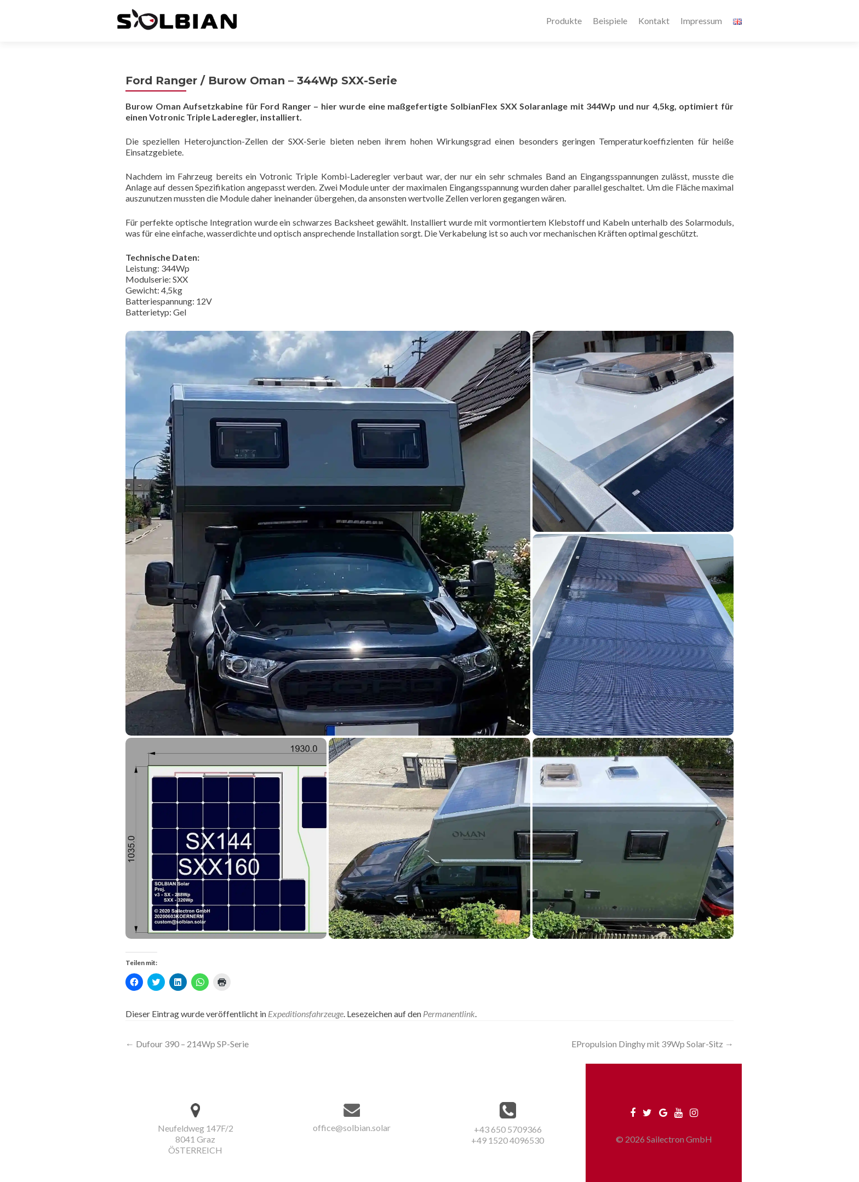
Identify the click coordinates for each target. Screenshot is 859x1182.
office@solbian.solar (352, 1127)
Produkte (564, 20)
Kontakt (653, 20)
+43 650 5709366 (508, 1129)
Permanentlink (449, 1013)
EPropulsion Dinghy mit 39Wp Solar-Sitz (652, 1043)
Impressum (701, 20)
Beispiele (610, 20)
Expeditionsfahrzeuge (305, 1013)
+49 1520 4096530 (507, 1140)
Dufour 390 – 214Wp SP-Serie (187, 1043)
